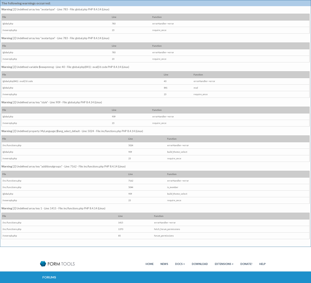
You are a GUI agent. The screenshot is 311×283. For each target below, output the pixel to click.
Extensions (224, 264)
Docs (180, 264)
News (164, 264)
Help (262, 264)
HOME (150, 264)
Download (200, 264)
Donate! (246, 264)
